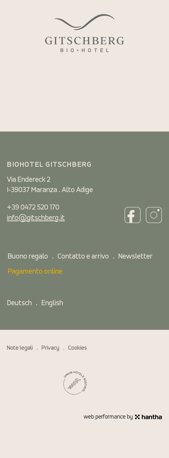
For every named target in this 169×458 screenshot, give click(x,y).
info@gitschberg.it (36, 218)
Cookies (77, 348)
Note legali (20, 348)
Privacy (50, 348)
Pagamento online (35, 272)
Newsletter (135, 256)
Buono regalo (28, 256)
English (52, 303)
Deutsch (19, 303)
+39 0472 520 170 (33, 207)
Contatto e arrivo (83, 256)
